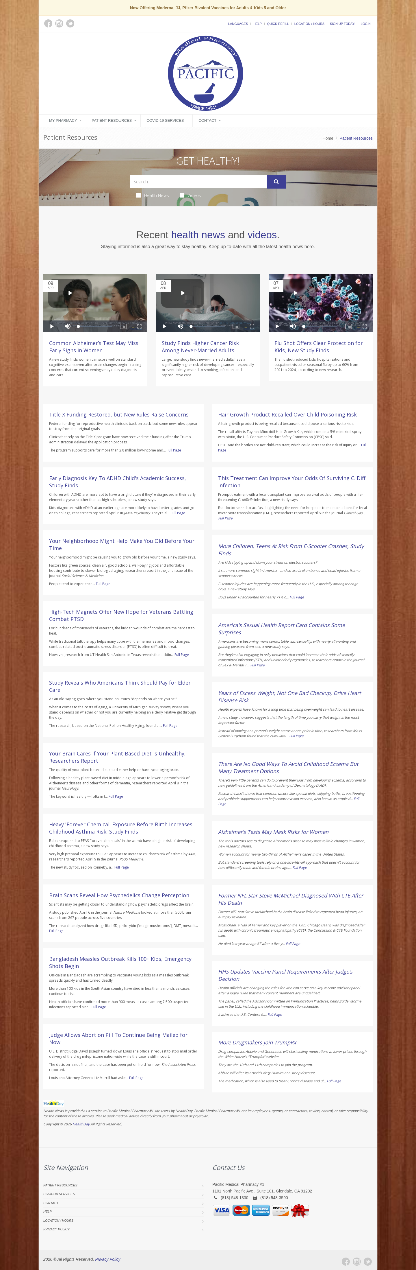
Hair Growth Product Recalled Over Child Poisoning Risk (287, 414)
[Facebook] (346, 1262)
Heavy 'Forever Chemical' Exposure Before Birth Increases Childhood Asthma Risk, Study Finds (120, 828)
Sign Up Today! (342, 23)
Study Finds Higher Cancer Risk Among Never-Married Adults (200, 347)
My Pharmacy (63, 120)
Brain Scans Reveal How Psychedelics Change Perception (119, 895)
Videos (190, 195)
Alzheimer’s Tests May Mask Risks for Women (273, 831)
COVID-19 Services (165, 120)
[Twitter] (368, 1262)
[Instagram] (357, 1262)
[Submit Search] (276, 182)
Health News (152, 195)
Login (366, 23)
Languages (238, 23)
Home (328, 138)
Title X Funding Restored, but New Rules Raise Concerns (119, 414)
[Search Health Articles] (198, 181)
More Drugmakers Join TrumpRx (257, 1042)
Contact (207, 120)
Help (257, 23)
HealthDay (81, 1124)
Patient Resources (112, 120)
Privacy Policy (56, 1229)
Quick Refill (278, 23)
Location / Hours (309, 23)
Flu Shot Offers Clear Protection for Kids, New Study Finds (318, 347)
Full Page (174, 450)
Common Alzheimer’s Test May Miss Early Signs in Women (93, 347)
